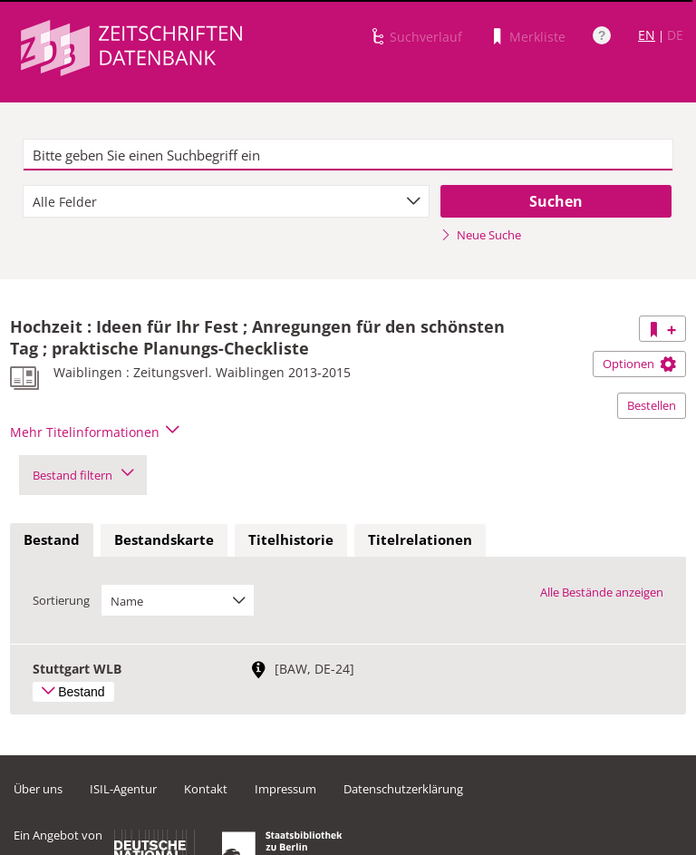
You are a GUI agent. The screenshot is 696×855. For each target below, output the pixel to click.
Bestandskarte (164, 539)
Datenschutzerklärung (403, 789)
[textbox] (348, 155)
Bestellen (651, 405)
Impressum (285, 789)
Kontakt (205, 789)
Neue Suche (480, 235)
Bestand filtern (83, 475)
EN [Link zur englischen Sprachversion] (646, 35)
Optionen (639, 363)
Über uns (38, 789)
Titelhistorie (291, 539)
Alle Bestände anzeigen (601, 592)
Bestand (52, 539)
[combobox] (226, 201)
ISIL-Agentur (123, 789)
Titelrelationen (420, 539)
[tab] (51, 540)
